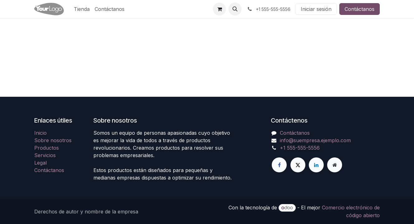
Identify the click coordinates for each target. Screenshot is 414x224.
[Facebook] (279, 164)
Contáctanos (359, 9)
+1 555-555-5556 (300, 148)
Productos (46, 148)
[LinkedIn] (316, 164)
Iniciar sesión (316, 9)
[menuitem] (81, 9)
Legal (40, 163)
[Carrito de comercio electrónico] (219, 9)
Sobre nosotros (53, 140)
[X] (297, 164)
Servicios (45, 155)
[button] (235, 9)
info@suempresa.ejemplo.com (315, 140)
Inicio (40, 133)
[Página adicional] (334, 164)
